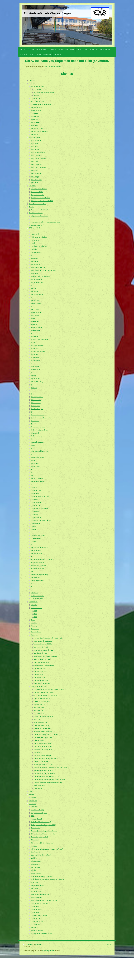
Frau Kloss (34, 161)
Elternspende (35, 330)
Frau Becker (35, 143)
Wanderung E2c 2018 (41, 647)
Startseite (32, 80)
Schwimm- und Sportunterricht (41, 520)
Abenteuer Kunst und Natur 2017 (45, 692)
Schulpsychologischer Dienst (41, 508)
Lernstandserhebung (38, 415)
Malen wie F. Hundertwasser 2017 (45, 731)
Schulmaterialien (36, 502)
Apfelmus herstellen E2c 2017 (43, 761)
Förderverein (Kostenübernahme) (42, 843)
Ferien (33, 342)
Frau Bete (34, 146)
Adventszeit (35, 234)
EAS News (37, 89)
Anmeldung (35, 219)
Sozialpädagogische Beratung (41, 104)
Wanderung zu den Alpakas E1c (44, 773)
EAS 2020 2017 (39, 713)
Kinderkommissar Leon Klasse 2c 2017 (47, 776)
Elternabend (35, 321)
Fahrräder (34, 336)
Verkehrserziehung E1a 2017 (43, 770)
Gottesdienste (36, 369)
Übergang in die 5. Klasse (39, 547)
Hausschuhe (35, 378)
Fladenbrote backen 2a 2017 (43, 764)
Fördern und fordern (38, 351)
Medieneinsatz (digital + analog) (42, 876)
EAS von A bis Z (34, 228)
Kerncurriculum (36, 867)
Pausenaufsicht (36, 891)
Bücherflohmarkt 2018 (41, 680)
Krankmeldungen (37, 409)
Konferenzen (35, 406)
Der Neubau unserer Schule (40, 198)
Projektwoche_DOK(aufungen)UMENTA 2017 (49, 689)
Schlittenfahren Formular (39, 903)
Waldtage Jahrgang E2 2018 (43, 644)
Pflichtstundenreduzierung (40, 894)
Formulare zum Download (37, 204)
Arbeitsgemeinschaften (39, 189)
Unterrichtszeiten (37, 107)
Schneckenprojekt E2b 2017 (43, 755)
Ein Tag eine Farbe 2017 (42, 701)
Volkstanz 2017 (39, 710)
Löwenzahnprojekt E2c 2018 (43, 641)
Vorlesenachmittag (37, 568)
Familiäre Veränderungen (39, 339)
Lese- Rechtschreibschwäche (41, 418)
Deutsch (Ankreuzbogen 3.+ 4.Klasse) (44, 831)
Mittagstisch (35, 433)
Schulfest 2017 (38, 752)
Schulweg (34, 514)
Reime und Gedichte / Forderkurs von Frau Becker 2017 (52, 767)
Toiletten (34, 541)
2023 (35, 614)
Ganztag (34, 846)
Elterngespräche (36, 327)
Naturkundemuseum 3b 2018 (43, 650)
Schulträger (35, 511)
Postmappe (35, 463)
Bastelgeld (34, 258)
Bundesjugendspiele (38, 282)
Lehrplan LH (38, 819)
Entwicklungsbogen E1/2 (39, 837)
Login (109, 944)
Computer (34, 291)
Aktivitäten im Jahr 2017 (39, 686)
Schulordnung (36, 98)
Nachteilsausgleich (37, 442)
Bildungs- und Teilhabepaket (40, 276)
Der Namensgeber (37, 128)
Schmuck (34, 487)
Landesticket (35, 852)
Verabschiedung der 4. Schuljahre (42, 559)
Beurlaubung (35, 264)
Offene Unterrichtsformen (39, 451)
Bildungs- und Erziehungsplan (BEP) (43, 825)
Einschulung (35, 315)
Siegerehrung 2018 (40, 668)
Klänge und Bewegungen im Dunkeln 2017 (48, 734)
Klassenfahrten (36, 400)
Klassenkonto (35, 864)
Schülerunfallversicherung (40, 496)
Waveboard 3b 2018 (40, 653)
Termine (31, 207)
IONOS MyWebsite (48, 951)
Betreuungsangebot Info (42, 683)
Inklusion (34, 388)
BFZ (32, 816)
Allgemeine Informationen (39, 216)
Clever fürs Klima (37, 294)
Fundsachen (35, 357)
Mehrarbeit (34, 882)
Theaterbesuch (36, 538)
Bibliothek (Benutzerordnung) (41, 822)
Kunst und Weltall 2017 (41, 725)
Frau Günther (35, 155)
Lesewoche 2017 (39, 786)
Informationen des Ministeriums (44, 92)
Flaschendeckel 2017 (41, 722)
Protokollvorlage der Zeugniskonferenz (44, 900)
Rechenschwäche (37, 478)
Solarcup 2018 (38, 674)
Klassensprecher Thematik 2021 (42, 201)
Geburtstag (35, 366)
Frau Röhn (34, 170)
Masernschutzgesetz (38, 427)
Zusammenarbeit (37, 599)
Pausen (33, 460)
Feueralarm (35, 348)
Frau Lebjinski (36, 165)
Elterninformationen (37, 86)
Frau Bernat (35, 149)
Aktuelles (34, 605)
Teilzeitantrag (35, 924)
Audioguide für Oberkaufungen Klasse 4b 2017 (49, 779)
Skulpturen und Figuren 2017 (43, 716)
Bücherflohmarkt (36, 279)
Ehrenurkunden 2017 (41, 740)
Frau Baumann (36, 140)
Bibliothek (34, 125)
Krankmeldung (36, 873)
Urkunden (34, 134)
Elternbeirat (35, 324)
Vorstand (34, 623)
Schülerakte (35, 912)
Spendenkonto (36, 632)
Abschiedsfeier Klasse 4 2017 (43, 737)
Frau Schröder (36, 174)
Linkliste (34, 858)
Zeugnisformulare (37, 930)
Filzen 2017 (37, 719)
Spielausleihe (35, 523)
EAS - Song (35, 309)
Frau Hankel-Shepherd (39, 158)
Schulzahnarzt (36, 517)
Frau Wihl (34, 183)
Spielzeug (34, 529)
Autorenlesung (36, 252)
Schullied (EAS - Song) (39, 915)
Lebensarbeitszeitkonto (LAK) (41, 855)
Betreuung (34, 261)
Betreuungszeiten (37, 225)
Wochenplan (35, 578)
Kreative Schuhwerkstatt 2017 (43, 728)
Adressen (34, 807)
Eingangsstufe (36, 110)
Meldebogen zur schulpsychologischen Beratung (47, 879)
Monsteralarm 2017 (40, 707)
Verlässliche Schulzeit (38, 565)
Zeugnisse (34, 593)
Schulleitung (35, 116)
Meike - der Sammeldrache (40, 430)
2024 (35, 611)
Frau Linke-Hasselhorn (39, 167)
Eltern (33, 318)
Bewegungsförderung (38, 267)
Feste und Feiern (37, 345)
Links (31, 791)
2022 (35, 617)
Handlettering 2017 (40, 704)
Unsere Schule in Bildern (39, 131)
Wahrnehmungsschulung (39, 574)
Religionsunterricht (37, 481)
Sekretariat (34, 119)
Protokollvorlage (36, 897)
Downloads (35, 629)
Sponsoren (34, 635)
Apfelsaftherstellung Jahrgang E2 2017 (46, 758)
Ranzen (33, 475)
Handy (33, 375)
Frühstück (34, 354)
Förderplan (34, 840)
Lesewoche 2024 (37, 192)
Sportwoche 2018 (39, 677)
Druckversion (28, 944)
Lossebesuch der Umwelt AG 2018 (45, 656)
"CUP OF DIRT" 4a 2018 (42, 659)
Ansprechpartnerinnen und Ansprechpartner (46, 222)
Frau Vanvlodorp (36, 180)
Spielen (33, 526)
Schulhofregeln (36, 909)
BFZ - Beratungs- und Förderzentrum (43, 270)
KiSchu (33, 870)
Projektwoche (35, 466)
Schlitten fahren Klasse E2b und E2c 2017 (48, 782)
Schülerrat (34, 113)
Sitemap (38, 944)
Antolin (33, 243)
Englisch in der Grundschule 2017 (45, 746)
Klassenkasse (36, 403)
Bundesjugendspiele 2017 (42, 743)
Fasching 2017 (38, 789)
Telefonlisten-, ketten (38, 535)
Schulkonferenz (36, 499)
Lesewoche (35, 421)
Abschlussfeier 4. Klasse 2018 (44, 665)
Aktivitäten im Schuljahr (39, 237)
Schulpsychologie (37, 921)
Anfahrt (33, 798)
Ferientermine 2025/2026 (39, 210)
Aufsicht (34, 249)
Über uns (32, 83)
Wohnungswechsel (37, 581)
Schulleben (32, 186)
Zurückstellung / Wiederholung (41, 933)
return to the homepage (53, 66)
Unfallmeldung (36, 550)
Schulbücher (35, 493)
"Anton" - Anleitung (37, 810)
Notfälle (33, 445)
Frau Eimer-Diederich (38, 152)
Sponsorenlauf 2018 (40, 671)
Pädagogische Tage (37, 457)
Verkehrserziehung (37, 562)
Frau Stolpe (35, 177)
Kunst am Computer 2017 (42, 698)
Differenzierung (36, 303)
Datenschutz (35, 300)
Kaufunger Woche (37, 397)
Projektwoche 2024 (37, 195)
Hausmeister (35, 122)
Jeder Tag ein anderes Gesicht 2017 (46, 695)
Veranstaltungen (36, 608)
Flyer (33, 620)
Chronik (33, 288)
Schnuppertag (36, 490)
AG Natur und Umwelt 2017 (43, 749)
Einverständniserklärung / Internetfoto (43, 834)
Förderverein (38, 95)
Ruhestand (34, 888)
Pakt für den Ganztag (36, 213)
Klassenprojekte (34, 137)
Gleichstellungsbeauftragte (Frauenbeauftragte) (47, 849)
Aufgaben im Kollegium (39, 813)
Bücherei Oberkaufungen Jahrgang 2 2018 (48, 638)
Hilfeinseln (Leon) (37, 382)
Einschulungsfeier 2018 (41, 662)
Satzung (34, 626)
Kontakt (31, 795)
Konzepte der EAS (37, 101)
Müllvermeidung (36, 436)
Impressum (32, 804)
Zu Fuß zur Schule (37, 596)
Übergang (34, 927)
